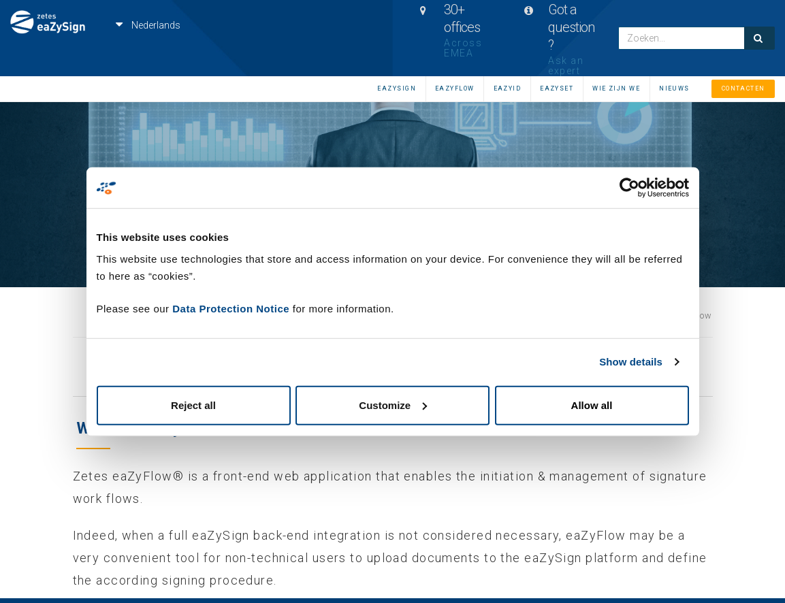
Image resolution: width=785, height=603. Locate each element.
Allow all (592, 404)
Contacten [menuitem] (743, 88)
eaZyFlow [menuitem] (455, 88)
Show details (630, 362)
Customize (393, 404)
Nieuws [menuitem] (674, 88)
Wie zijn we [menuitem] (616, 88)
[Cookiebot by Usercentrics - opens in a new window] (629, 188)
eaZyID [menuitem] (508, 88)
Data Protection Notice (230, 308)
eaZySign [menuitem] (396, 88)
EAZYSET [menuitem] (556, 88)
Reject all (193, 404)
